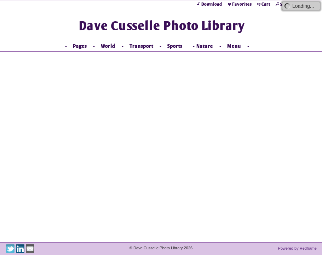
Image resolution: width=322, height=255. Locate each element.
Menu (234, 46)
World (108, 46)
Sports (174, 46)
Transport (141, 46)
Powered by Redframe (297, 248)
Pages (80, 46)
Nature (202, 46)
